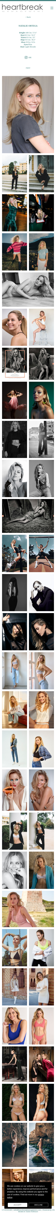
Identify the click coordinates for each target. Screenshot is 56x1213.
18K (28, 57)
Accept (17, 1205)
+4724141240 (6, 1210)
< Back (28, 17)
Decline (38, 1205)
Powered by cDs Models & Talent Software (36, 1211)
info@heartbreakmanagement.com (27, 1210)
